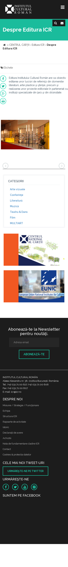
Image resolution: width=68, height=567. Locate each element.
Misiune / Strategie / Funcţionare (21, 405)
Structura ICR (10, 416)
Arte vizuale (17, 189)
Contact (7, 449)
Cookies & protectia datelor (17, 454)
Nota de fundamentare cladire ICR (21, 443)
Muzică (14, 206)
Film (12, 217)
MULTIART (16, 223)
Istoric (6, 427)
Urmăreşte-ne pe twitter (25, 471)
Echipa (6, 410)
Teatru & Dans (19, 211)
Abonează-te (34, 354)
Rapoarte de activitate (14, 421)
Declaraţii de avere (13, 432)
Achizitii (7, 438)
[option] (25, 133)
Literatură (16, 200)
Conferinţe (16, 194)
